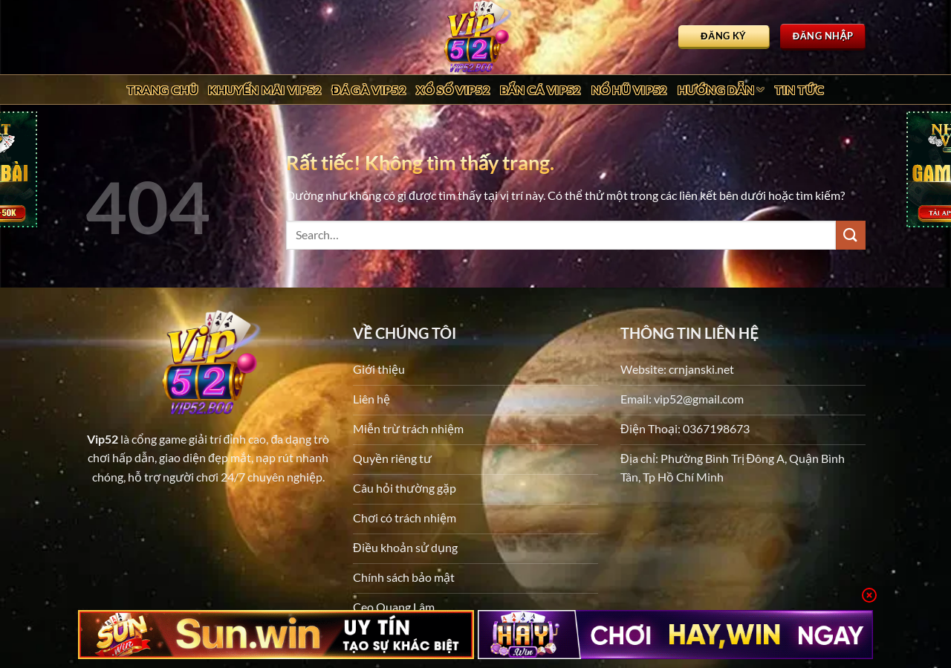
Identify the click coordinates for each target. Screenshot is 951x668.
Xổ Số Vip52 (453, 89)
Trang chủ (162, 89)
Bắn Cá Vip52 (540, 89)
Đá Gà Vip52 (369, 89)
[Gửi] (851, 235)
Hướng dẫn (721, 89)
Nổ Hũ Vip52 (629, 89)
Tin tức (800, 89)
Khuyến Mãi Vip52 (264, 89)
